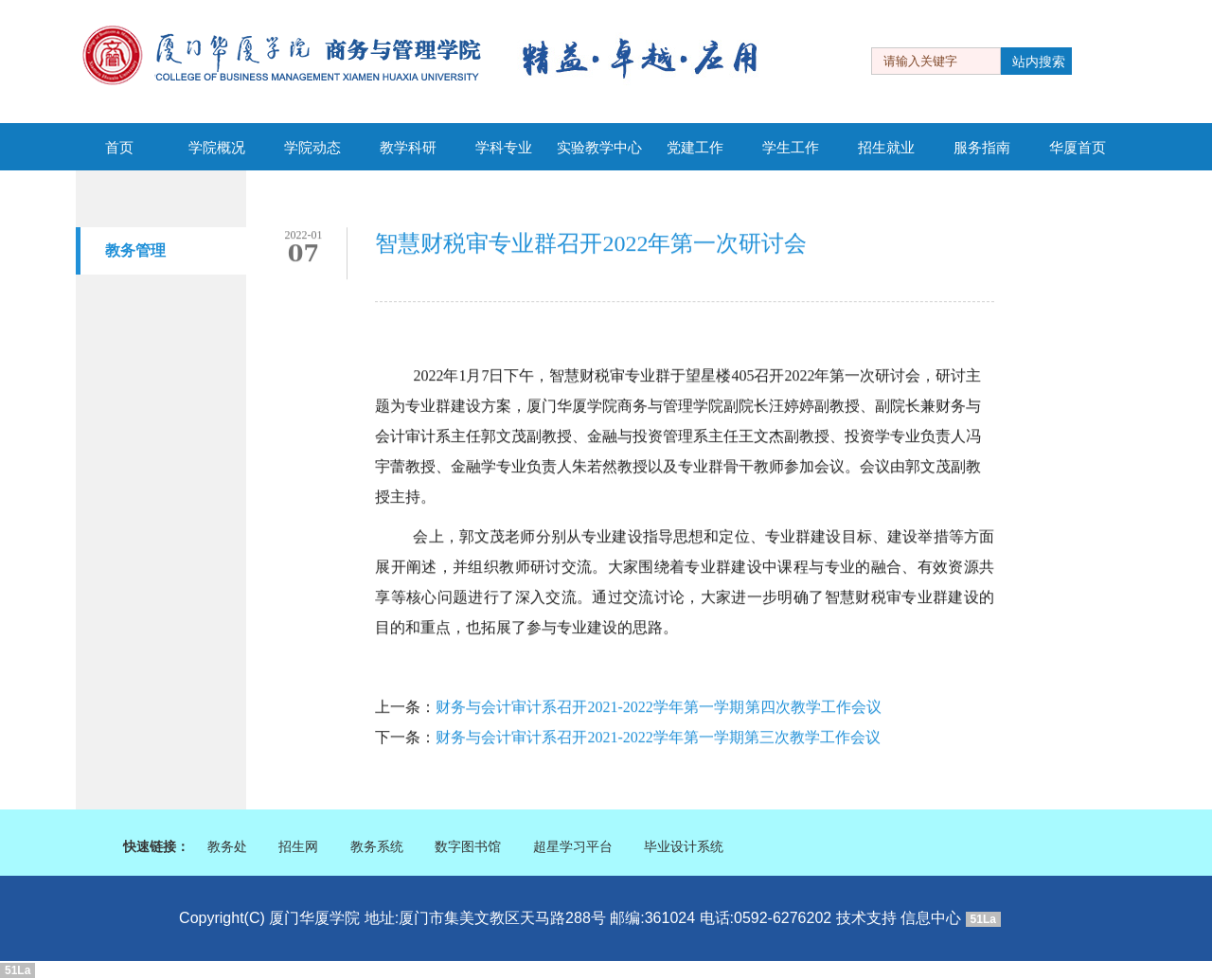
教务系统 (376, 847)
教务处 (227, 847)
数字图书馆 (468, 847)
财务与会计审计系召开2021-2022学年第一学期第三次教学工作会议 (658, 739)
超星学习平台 (573, 847)
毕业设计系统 (683, 847)
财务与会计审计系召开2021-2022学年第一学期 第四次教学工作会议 (658, 709)
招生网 (298, 847)
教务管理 (135, 250)
